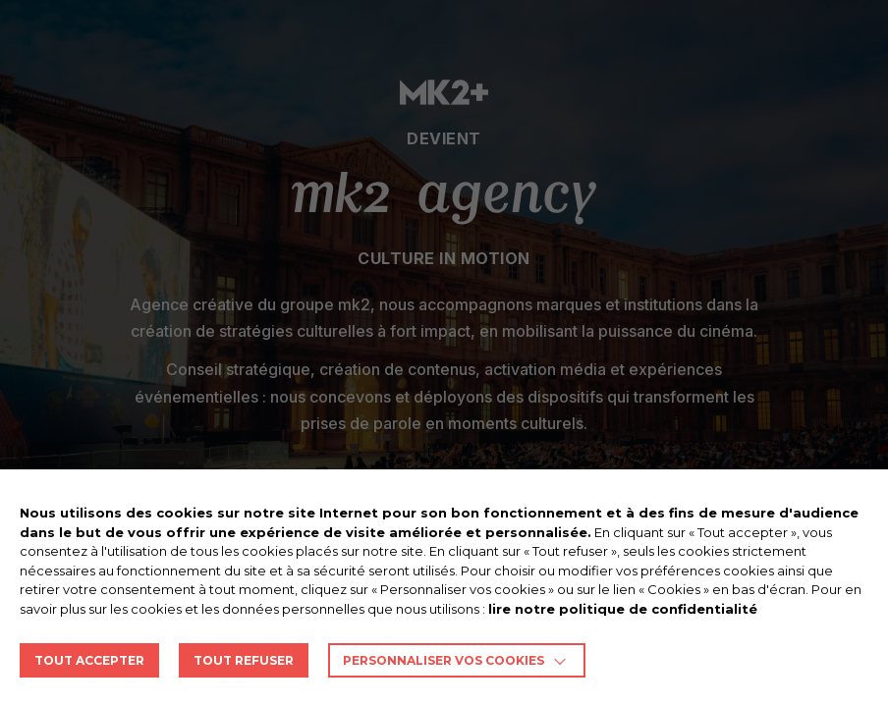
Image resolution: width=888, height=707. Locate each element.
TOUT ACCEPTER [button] (89, 660)
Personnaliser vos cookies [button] (443, 660)
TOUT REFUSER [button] (244, 660)
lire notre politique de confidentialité (622, 609)
